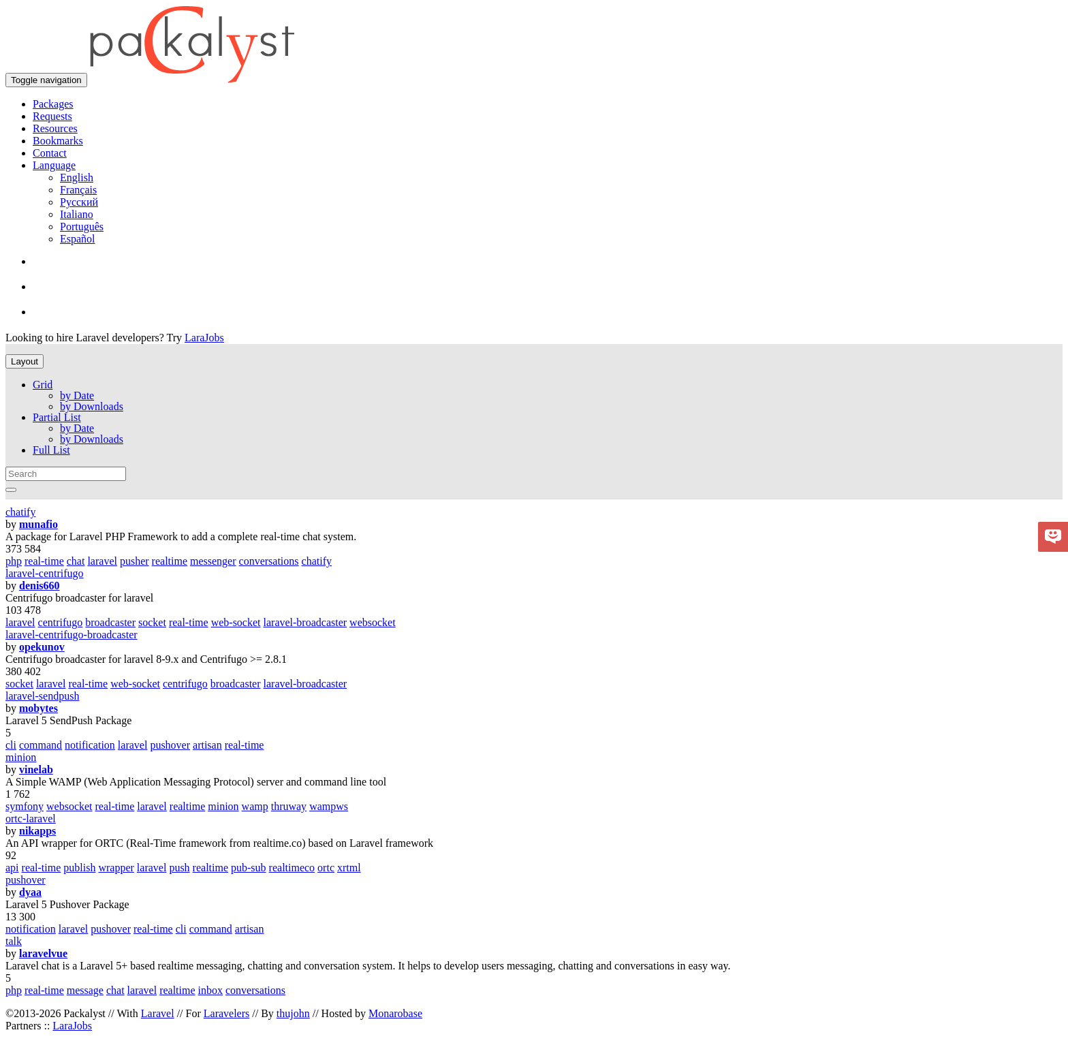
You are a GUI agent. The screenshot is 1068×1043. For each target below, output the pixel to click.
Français (78, 190)
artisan (207, 745)
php (13, 561)
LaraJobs (204, 337)
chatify (20, 512)
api (12, 867)
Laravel (157, 1013)
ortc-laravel (30, 818)
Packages (53, 104)
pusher (134, 561)
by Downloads (91, 406)
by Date (77, 395)
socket (152, 622)
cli (10, 745)
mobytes (38, 708)
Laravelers (227, 1013)
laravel (102, 561)
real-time (44, 561)
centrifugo (60, 622)
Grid (42, 384)
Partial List (57, 417)
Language (54, 165)
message (85, 990)
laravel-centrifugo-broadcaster (71, 634)
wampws (328, 806)
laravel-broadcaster (305, 622)
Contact (50, 153)
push (179, 867)
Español (77, 239)
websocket (372, 622)
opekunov (42, 647)
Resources (55, 128)
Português (82, 226)
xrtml (349, 867)
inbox (210, 990)
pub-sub (248, 867)
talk (13, 941)
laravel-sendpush (42, 696)
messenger (213, 561)
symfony (24, 806)
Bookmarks (58, 140)
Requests (52, 116)
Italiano (76, 214)
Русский (79, 202)
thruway (289, 806)
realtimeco (292, 867)
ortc (325, 867)
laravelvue (43, 953)
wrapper (116, 867)
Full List (51, 450)
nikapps (37, 831)
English (76, 177)
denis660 (39, 585)
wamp (255, 806)
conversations (269, 561)
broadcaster (110, 622)
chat (76, 561)
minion (20, 757)
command (40, 745)
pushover (170, 745)
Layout (24, 361)
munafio (38, 524)
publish (79, 867)
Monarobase (395, 1013)
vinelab (36, 769)
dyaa (30, 892)
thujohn (293, 1013)
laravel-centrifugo (44, 573)
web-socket (236, 622)
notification (90, 745)
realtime (169, 561)
